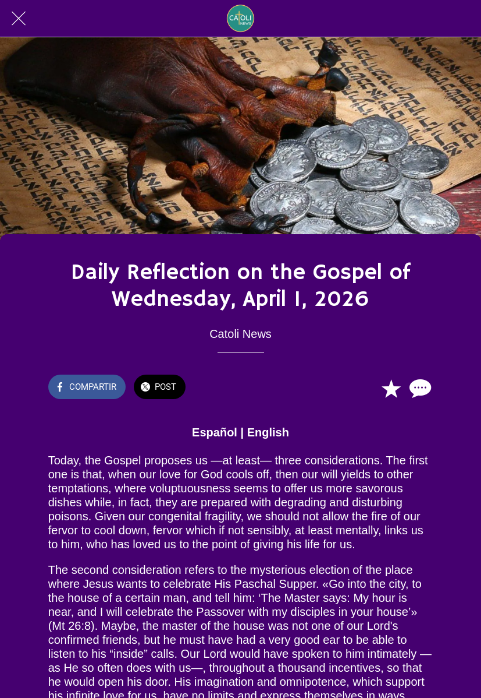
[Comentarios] (419, 388)
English (268, 432)
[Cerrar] (19, 19)
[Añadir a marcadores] (391, 388)
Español (214, 432)
